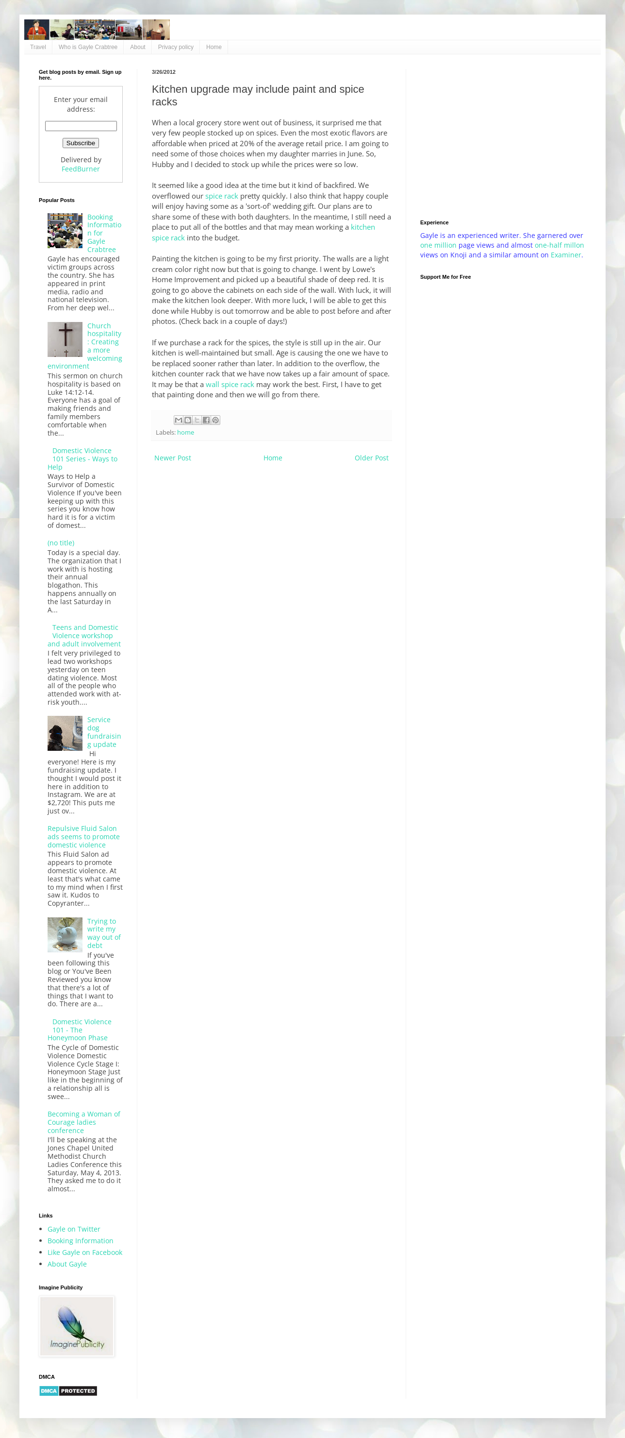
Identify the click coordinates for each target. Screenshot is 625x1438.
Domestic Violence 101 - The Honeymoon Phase (80, 1030)
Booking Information (81, 1240)
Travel (38, 47)
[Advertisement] (503, 137)
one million (439, 245)
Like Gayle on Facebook (85, 1252)
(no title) (61, 542)
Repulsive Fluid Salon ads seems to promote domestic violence (84, 836)
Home (214, 47)
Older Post (372, 457)
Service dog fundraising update (104, 731)
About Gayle (67, 1264)
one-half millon (559, 245)
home (185, 432)
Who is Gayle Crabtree (88, 47)
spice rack (221, 196)
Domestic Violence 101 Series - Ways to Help (83, 459)
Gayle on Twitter (74, 1229)
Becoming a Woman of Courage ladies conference (84, 1122)
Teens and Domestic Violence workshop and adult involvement (84, 635)
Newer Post (172, 457)
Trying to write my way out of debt (104, 933)
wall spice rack (230, 384)
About (137, 47)
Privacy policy (176, 47)
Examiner (566, 254)
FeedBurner (81, 168)
